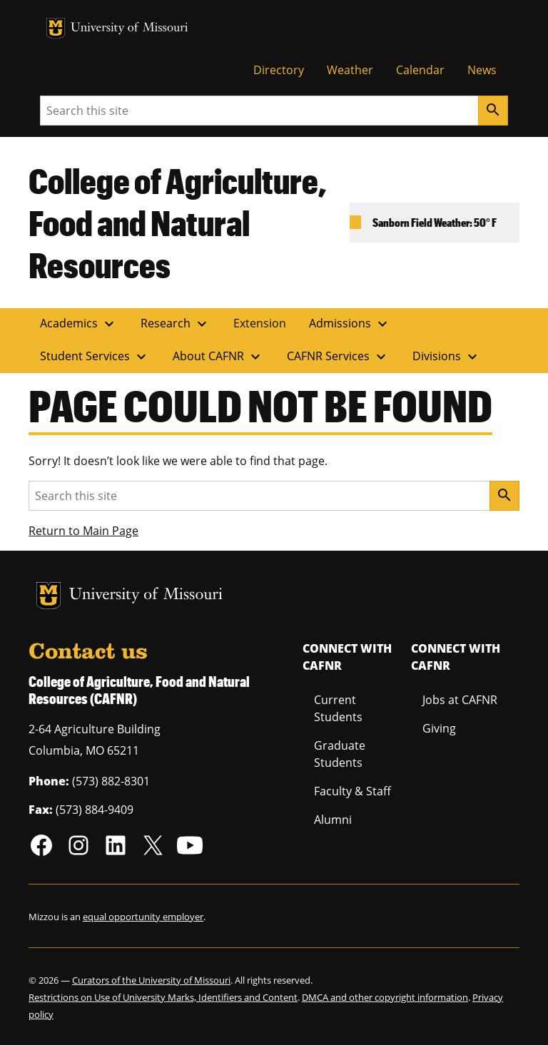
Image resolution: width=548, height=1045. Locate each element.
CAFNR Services (338, 356)
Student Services (95, 356)
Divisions (446, 356)
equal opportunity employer (143, 916)
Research (175, 323)
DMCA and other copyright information (385, 997)
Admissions (350, 323)
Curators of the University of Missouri (151, 980)
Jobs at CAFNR (459, 700)
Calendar (420, 70)
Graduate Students (339, 754)
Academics (79, 323)
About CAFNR (218, 356)
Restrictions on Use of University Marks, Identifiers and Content (163, 997)
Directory (278, 70)
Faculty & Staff (352, 791)
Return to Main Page (83, 531)
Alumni (333, 819)
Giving (439, 728)
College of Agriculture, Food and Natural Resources (178, 222)
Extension (259, 323)
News (482, 70)
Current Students (338, 708)
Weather (350, 70)
